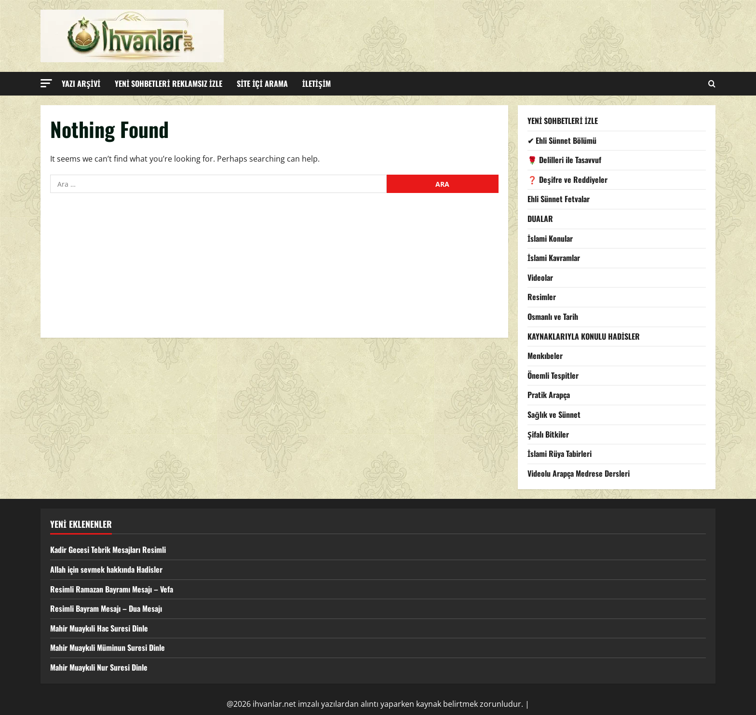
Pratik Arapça (548, 394)
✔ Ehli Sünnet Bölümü (561, 140)
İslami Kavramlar (553, 257)
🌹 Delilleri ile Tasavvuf (564, 159)
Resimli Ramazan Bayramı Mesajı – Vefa (111, 589)
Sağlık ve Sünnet (553, 414)
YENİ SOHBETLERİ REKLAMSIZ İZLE (168, 83)
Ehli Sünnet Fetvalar (558, 199)
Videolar (540, 277)
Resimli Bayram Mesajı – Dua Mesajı (106, 608)
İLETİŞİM (316, 83)
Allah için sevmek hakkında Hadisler (106, 569)
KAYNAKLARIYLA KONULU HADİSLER (583, 336)
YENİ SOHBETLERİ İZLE (562, 120)
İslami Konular (550, 238)
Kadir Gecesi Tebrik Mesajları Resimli (108, 549)
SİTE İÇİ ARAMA (262, 83)
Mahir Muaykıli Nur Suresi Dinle (99, 667)
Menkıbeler (545, 355)
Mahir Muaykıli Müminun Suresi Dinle (107, 647)
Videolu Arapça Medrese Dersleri (578, 473)
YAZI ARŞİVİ (81, 83)
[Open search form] (712, 83)
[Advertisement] (274, 270)
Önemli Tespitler (553, 375)
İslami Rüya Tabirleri (559, 453)
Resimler (541, 296)
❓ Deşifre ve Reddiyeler (567, 179)
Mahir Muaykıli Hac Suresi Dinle (99, 628)
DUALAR (540, 218)
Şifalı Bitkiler (548, 434)
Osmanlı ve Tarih (552, 316)
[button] (46, 83)
